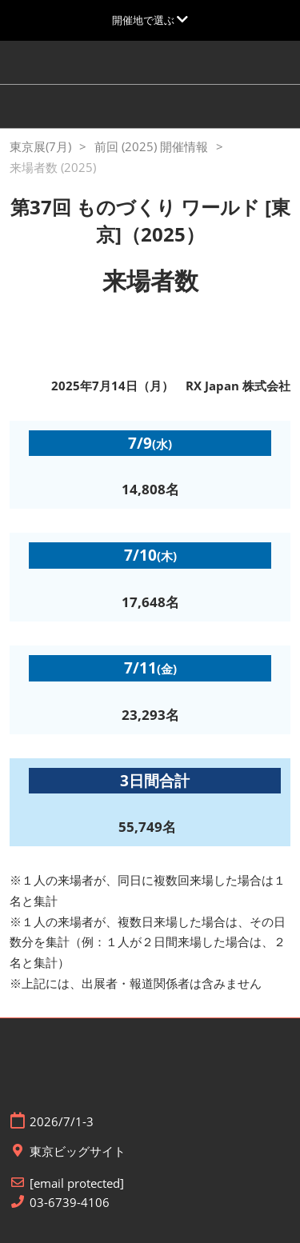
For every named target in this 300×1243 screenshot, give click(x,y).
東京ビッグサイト (78, 1151)
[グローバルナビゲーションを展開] (150, 20)
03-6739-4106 (70, 1202)
